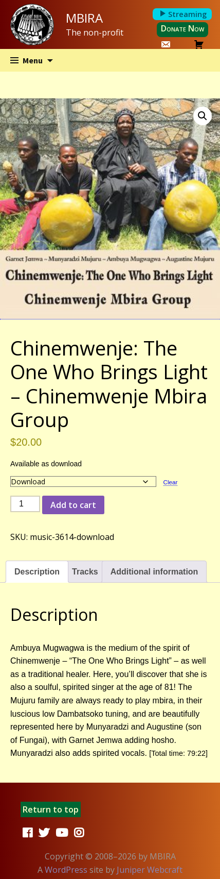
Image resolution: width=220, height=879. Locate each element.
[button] (202, 116)
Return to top (51, 809)
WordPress (66, 869)
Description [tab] (37, 571)
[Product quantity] (25, 504)
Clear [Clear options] (170, 482)
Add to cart (73, 505)
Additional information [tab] (154, 571)
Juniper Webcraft (149, 869)
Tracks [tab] (85, 571)
